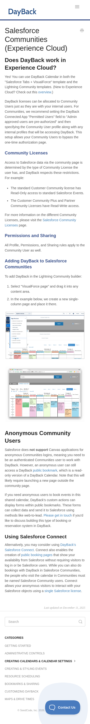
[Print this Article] (82, 31)
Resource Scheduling (22, 676)
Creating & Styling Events (26, 668)
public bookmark (45, 470)
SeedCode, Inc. (29, 710)
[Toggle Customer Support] (63, 707)
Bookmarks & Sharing (22, 684)
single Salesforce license (62, 591)
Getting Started (18, 646)
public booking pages (36, 555)
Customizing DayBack (21, 691)
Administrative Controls (25, 653)
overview (44, 92)
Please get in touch (57, 515)
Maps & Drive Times (19, 699)
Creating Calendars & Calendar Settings (41, 661)
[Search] (45, 621)
